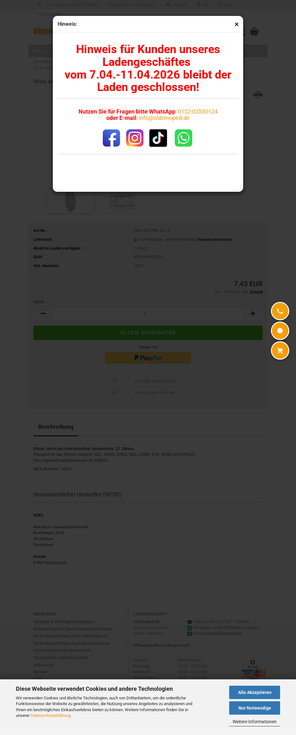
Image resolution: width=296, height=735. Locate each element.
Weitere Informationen (255, 721)
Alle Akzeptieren (254, 692)
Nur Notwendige (254, 708)
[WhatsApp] (280, 330)
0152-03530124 (198, 111)
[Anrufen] (280, 311)
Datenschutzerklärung (50, 715)
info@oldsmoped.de (164, 117)
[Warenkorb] (280, 350)
